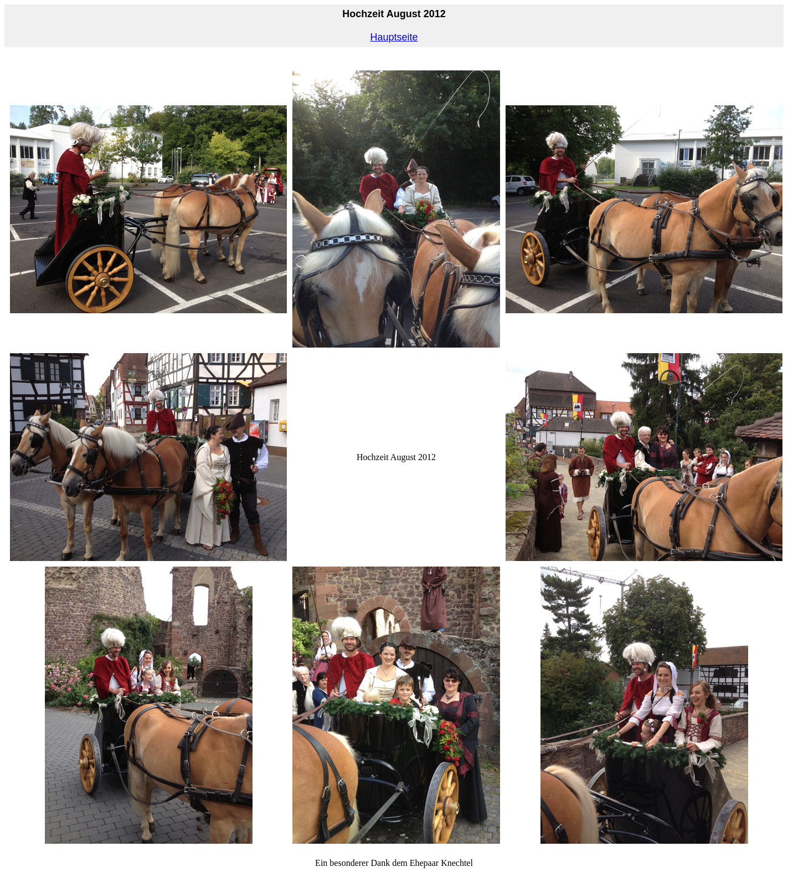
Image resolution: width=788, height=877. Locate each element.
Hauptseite (394, 37)
